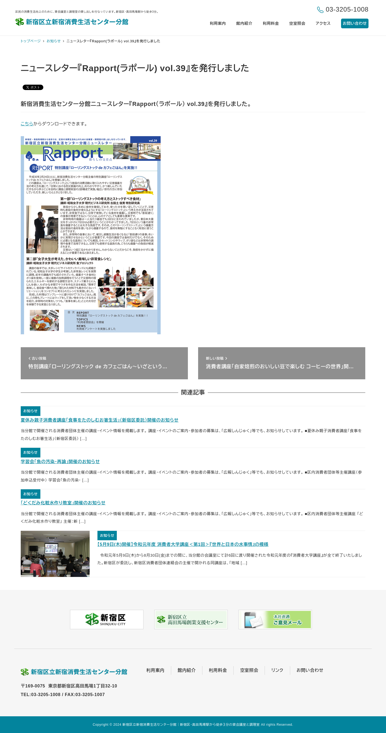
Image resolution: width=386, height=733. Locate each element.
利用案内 (155, 670)
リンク (277, 670)
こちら (27, 124)
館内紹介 (187, 670)
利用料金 (218, 670)
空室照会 (249, 670)
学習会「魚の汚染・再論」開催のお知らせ (60, 461)
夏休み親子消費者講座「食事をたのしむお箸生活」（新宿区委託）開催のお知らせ (99, 420)
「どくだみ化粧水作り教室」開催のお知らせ (63, 503)
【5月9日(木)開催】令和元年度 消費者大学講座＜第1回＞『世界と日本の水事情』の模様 (183, 544)
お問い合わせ (310, 670)
